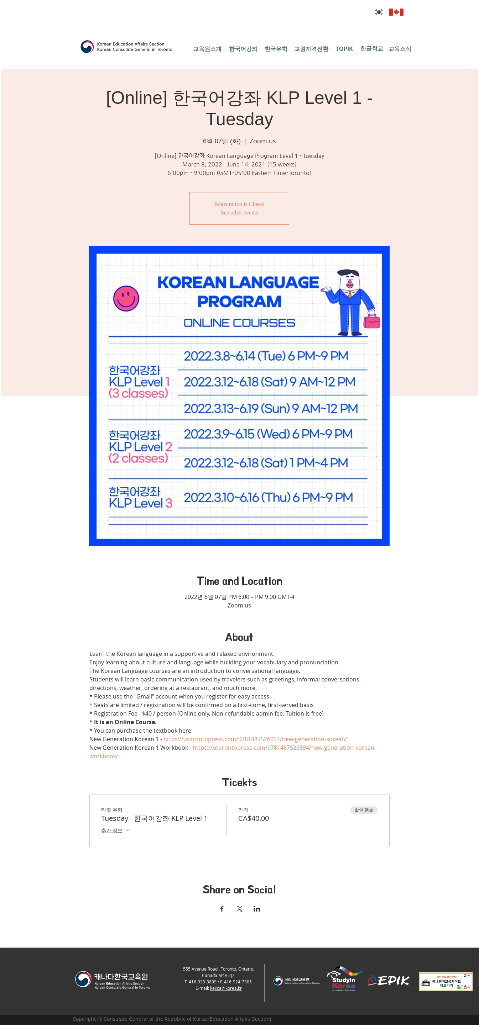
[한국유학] (276, 49)
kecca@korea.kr (226, 988)
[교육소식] (400, 49)
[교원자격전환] (311, 49)
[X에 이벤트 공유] (239, 909)
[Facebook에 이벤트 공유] (222, 909)
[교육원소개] (207, 49)
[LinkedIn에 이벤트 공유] (257, 909)
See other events (239, 212)
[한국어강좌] (243, 49)
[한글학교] (372, 48)
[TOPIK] (344, 49)
